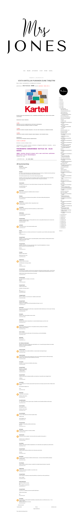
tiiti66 (20, 201)
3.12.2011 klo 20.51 (22, 364)
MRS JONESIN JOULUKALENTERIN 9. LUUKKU (66, 176)
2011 (61, 107)
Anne (20, 361)
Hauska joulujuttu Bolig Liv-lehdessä (65, 136)
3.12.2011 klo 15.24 (22, 328)
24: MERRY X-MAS (63, 121)
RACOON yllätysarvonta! (64, 115)
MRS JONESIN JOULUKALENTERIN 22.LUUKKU (66, 127)
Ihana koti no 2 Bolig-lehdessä (65, 117)
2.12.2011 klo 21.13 (22, 234)
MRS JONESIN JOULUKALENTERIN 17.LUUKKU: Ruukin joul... (66, 145)
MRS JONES (28, 70)
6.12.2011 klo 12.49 (22, 453)
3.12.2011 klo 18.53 (22, 346)
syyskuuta (62, 217)
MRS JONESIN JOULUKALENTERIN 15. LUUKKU (66, 151)
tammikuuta (63, 227)
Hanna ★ (20, 331)
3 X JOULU (62, 128)
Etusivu (36, 506)
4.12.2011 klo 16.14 (22, 419)
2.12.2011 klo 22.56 (22, 292)
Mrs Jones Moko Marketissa (65, 170)
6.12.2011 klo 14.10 (22, 465)
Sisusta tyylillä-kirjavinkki (64, 166)
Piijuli (20, 392)
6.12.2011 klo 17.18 (22, 471)
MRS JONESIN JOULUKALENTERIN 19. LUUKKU (66, 141)
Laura (20, 382)
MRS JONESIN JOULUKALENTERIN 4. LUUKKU (66, 198)
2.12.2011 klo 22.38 (22, 282)
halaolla (20, 434)
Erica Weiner (63, 183)
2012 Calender (63, 174)
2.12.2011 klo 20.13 (22, 193)
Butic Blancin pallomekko (65, 191)
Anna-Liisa (20, 413)
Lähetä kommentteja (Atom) (22, 511)
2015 (61, 102)
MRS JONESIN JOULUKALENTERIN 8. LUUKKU (66, 182)
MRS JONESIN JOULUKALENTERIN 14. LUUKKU (66, 154)
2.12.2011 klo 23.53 (22, 311)
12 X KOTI (41, 70)
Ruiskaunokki (21, 481)
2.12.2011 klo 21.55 (22, 274)
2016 (61, 100)
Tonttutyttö (21, 295)
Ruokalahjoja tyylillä (64, 132)
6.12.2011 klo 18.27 (22, 478)
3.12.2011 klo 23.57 (22, 379)
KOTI (61, 200)
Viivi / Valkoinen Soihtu (22, 343)
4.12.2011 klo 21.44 (22, 426)
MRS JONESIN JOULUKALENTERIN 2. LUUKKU (66, 204)
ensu (20, 498)
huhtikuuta (62, 223)
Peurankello (21, 400)
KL (19, 252)
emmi (20, 207)
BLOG (24, 70)
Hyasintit (62, 152)
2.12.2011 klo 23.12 (22, 304)
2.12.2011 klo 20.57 (22, 222)
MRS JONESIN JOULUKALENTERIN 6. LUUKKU (66, 189)
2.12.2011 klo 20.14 (22, 198)
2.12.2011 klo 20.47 (22, 209)
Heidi (20, 319)
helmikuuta (63, 226)
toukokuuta (63, 222)
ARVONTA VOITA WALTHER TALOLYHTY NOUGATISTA (65, 156)
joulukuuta (62, 108)
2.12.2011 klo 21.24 (22, 249)
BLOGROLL (50, 70)
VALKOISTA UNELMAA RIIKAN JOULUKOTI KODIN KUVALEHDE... (66, 187)
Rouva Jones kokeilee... (64, 131)
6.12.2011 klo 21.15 (22, 486)
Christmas (62, 119)
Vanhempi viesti (53, 506)
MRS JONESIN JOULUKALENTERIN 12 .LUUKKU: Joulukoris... (66, 162)
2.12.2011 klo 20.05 (22, 187)
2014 (61, 103)
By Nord (62, 148)
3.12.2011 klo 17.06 (22, 334)
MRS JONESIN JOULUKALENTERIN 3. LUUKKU (66, 202)
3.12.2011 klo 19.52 (22, 352)
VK (19, 171)
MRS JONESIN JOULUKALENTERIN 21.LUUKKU (66, 134)
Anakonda (20, 355)
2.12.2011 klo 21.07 (22, 227)
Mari (20, 166)
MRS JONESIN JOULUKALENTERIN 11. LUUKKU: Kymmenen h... (66, 165)
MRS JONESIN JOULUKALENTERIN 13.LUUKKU (66, 160)
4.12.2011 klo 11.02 (22, 410)
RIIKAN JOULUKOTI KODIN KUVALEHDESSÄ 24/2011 (65, 208)
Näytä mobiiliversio (36, 508)
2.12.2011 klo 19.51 (22, 168)
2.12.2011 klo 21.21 (22, 240)
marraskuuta (63, 214)
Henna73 (20, 405)
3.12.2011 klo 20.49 (22, 358)
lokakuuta (62, 215)
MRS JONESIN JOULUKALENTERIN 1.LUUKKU (66, 212)
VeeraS (20, 462)
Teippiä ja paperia (64, 169)
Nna (19, 314)
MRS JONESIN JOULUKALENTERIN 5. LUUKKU (66, 194)
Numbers (62, 168)
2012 (61, 106)
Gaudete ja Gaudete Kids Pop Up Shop (66, 178)
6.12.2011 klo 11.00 (22, 445)
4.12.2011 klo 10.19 (22, 402)
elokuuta (62, 218)
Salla (20, 337)
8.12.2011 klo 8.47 (22, 495)
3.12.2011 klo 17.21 (22, 340)
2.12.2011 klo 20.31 (22, 204)
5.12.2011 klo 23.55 (22, 440)
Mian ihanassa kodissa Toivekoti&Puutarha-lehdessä (66, 114)
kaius (20, 456)
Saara (20, 443)
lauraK (20, 325)
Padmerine (21, 349)
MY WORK (45, 70)
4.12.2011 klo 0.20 (22, 389)
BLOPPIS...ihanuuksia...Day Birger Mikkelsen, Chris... (66, 210)
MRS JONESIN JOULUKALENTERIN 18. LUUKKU (66, 143)
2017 (61, 99)
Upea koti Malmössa (64, 112)
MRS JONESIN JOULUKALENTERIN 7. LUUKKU (66, 185)
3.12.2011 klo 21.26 (22, 371)
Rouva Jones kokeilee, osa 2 (65, 130)
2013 (61, 104)
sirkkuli (20, 468)
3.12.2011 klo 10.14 (22, 322)
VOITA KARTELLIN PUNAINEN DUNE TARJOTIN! (66, 206)
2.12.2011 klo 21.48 (22, 266)
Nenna (20, 190)
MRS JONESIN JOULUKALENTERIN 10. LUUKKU (66, 173)
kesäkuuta (62, 221)
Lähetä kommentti (21, 505)
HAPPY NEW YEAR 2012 (64, 109)
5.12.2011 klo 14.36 (22, 431)
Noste (20, 307)
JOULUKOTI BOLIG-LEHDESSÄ (65, 118)
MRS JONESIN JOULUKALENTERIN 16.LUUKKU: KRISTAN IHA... (66, 147)
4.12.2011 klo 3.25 (22, 397)
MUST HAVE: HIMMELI (64, 192)
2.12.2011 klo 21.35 (22, 256)
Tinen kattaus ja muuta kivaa (65, 157)
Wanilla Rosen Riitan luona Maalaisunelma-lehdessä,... (65, 196)
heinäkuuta (63, 219)
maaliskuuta (63, 225)
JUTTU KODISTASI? (35, 70)
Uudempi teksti (19, 506)
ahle (19, 429)
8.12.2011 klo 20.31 (22, 503)
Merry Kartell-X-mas (64, 163)
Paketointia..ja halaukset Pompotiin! (64, 125)
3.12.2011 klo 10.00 (22, 316)
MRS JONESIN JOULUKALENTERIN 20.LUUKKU (66, 139)
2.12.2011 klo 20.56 (22, 215)
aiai (19, 225)
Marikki (20, 259)
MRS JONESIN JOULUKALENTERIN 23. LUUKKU (66, 123)
